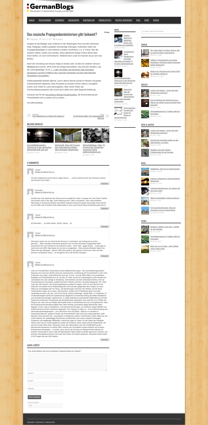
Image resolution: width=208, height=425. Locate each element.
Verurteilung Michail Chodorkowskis (61, 95)
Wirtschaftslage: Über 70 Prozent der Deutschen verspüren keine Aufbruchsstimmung (94, 148)
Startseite (30, 422)
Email (30, 381)
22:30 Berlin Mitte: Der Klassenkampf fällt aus (88, 116)
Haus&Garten (73, 20)
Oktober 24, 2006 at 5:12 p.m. (44, 264)
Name (30, 373)
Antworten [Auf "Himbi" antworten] (104, 183)
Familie (32, 20)
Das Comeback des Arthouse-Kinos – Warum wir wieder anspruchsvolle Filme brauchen (165, 102)
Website (31, 389)
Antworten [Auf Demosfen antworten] (104, 208)
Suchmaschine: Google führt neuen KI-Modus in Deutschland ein (124, 113)
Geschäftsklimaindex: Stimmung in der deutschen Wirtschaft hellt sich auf (39, 147)
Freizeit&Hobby (45, 20)
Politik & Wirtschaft (123, 20)
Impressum (40, 422)
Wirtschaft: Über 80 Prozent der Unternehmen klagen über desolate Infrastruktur (67, 147)
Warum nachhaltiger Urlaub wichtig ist (164, 198)
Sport (146, 20)
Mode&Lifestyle (105, 20)
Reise (138, 20)
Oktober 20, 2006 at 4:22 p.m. (44, 172)
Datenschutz (50, 422)
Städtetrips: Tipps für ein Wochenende (165, 169)
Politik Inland (34, 39)
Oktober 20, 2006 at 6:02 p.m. (44, 217)
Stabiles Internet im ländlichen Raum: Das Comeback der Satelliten (123, 40)
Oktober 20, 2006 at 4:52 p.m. (44, 192)
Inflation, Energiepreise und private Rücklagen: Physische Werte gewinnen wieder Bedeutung (165, 62)
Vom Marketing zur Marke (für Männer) (48, 115)
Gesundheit (59, 20)
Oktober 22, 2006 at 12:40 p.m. (45, 235)
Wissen (156, 20)
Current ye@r (33, 403)
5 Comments (59, 39)
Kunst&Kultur (89, 20)
